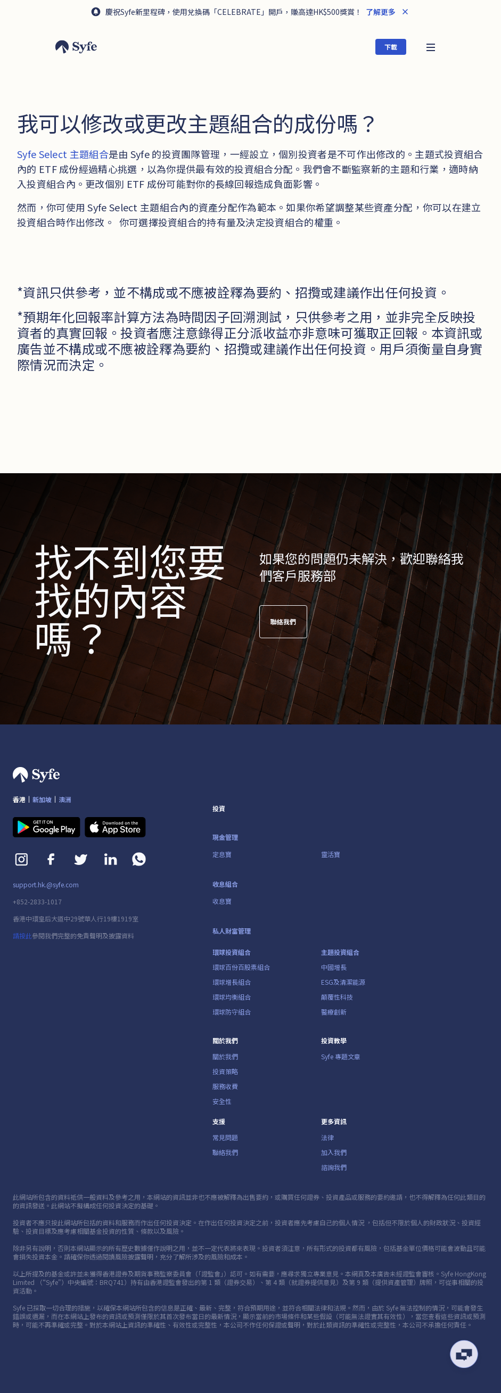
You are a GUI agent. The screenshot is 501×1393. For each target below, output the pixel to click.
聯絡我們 (283, 626)
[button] (431, 46)
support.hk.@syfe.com (46, 884)
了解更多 (380, 11)
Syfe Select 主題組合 (63, 154)
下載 (390, 46)
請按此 (22, 935)
